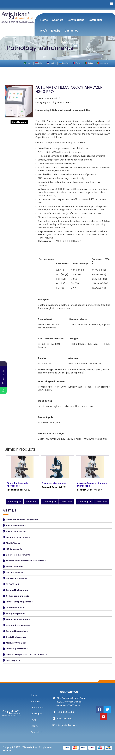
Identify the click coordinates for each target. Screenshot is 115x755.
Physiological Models (17, 648)
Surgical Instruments (17, 590)
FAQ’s (43, 30)
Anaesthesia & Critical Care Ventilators (26, 560)
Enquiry (55, 30)
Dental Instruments (16, 637)
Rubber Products (14, 566)
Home (44, 19)
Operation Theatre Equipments (22, 519)
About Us (57, 19)
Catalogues (95, 19)
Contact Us (71, 30)
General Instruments (16, 578)
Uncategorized (13, 660)
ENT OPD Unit (12, 584)
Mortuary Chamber (16, 642)
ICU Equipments (14, 549)
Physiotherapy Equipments (19, 601)
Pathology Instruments (59, 102)
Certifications (75, 19)
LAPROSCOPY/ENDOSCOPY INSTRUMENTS (26, 654)
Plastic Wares (13, 543)
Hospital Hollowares (16, 531)
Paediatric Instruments (18, 619)
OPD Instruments (14, 572)
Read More (31, 501)
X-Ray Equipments (15, 613)
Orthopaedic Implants (17, 596)
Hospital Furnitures (15, 525)
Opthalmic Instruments (18, 625)
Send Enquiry (19, 122)
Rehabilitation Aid (15, 607)
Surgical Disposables (17, 631)
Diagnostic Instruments (18, 554)
